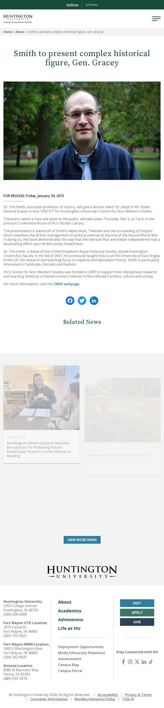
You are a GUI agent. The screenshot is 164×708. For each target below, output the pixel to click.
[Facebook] (123, 661)
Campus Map (68, 664)
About (65, 602)
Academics (69, 611)
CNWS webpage (66, 284)
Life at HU (69, 628)
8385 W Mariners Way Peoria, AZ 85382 (20, 672)
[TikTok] (150, 661)
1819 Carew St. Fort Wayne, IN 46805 (20, 629)
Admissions (70, 619)
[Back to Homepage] (82, 571)
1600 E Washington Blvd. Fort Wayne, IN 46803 (23, 650)
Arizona (91, 5)
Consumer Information (49, 699)
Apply (137, 612)
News (20, 32)
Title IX (128, 699)
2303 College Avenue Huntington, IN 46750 (20, 607)
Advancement (69, 658)
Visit (137, 603)
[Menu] (156, 18)
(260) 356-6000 (15, 614)
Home (7, 32)
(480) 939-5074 (15, 678)
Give (137, 622)
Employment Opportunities (81, 646)
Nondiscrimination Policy (95, 699)
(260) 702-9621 (15, 635)
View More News (82, 539)
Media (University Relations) (81, 652)
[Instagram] (130, 661)
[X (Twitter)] (137, 661)
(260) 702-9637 (15, 657)
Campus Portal (70, 670)
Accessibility (108, 694)
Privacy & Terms (138, 694)
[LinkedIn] (143, 661)
